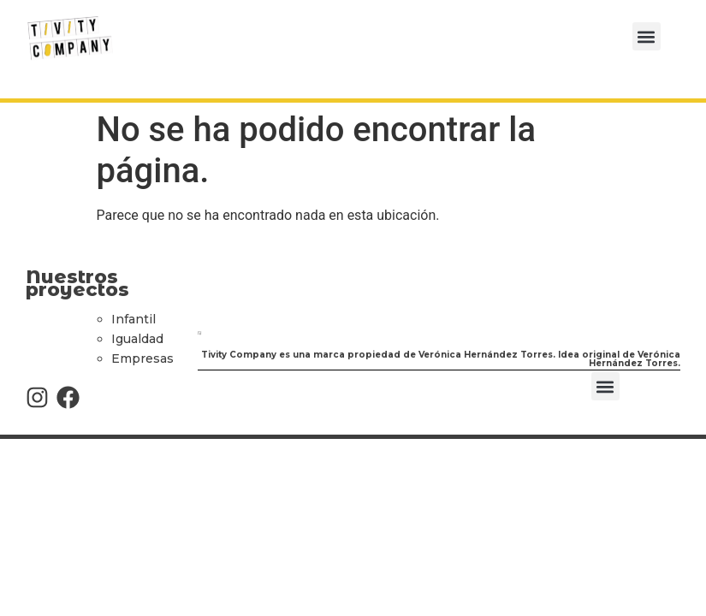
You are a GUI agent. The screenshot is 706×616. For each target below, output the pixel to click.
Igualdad (137, 338)
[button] (646, 36)
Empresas (142, 358)
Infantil (133, 319)
